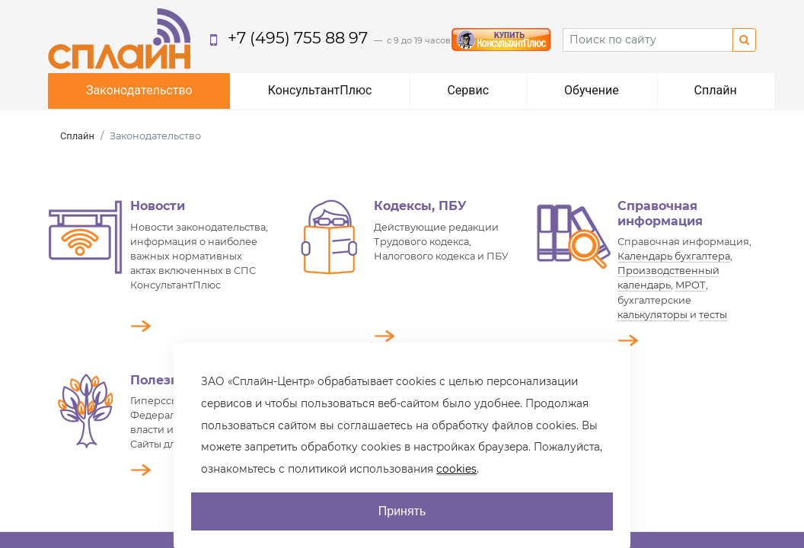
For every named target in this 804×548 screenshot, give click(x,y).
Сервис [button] (468, 90)
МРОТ (690, 285)
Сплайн (77, 136)
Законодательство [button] (139, 90)
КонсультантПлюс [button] (320, 90)
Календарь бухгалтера (673, 256)
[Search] (648, 40)
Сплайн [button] (715, 90)
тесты (713, 314)
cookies (456, 469)
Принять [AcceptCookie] (402, 511)
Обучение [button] (591, 90)
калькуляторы (653, 314)
